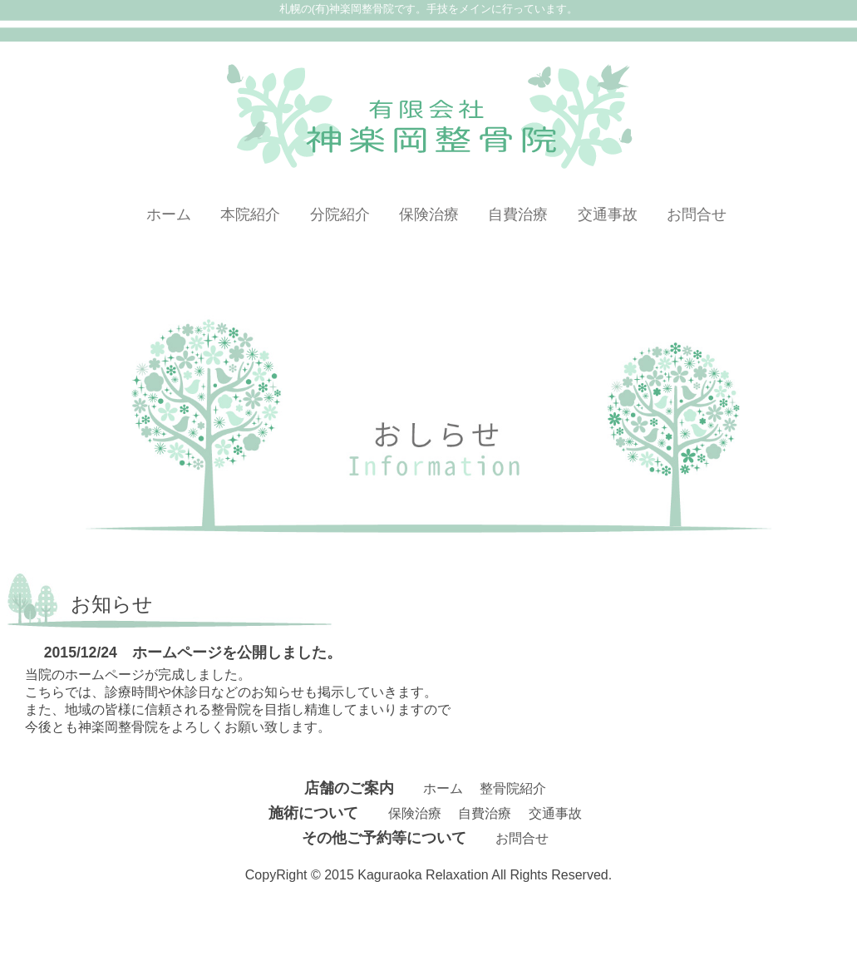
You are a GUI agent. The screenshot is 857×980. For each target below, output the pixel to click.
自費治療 (518, 214)
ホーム (168, 214)
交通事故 (608, 214)
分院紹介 (340, 214)
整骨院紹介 (513, 788)
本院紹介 (250, 214)
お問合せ (696, 214)
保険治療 (429, 214)
